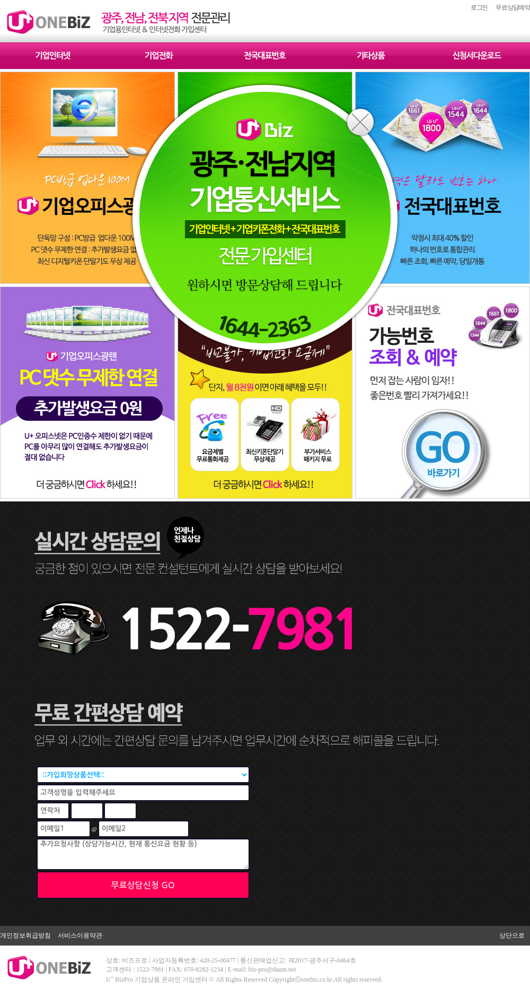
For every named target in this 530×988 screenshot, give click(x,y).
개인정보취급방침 (25, 935)
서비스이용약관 (80, 935)
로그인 (479, 7)
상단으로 (512, 935)
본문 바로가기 (0, 0)
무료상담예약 (513, 7)
